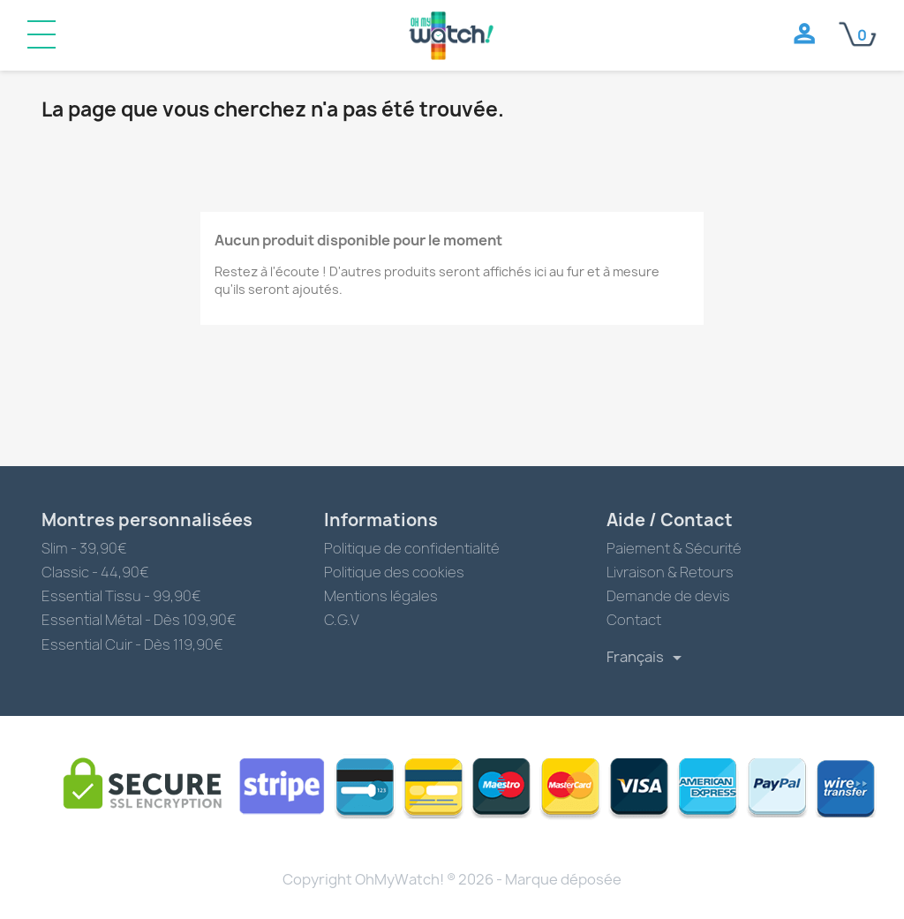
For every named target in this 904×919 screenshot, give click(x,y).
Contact (633, 619)
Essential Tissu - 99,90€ (121, 596)
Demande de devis (668, 596)
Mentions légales (381, 596)
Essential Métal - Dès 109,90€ (139, 619)
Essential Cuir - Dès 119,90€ (132, 644)
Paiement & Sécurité (674, 548)
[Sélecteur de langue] (647, 657)
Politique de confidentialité (412, 548)
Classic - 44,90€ (95, 572)
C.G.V (341, 619)
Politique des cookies (394, 572)
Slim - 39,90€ (84, 548)
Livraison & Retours (670, 572)
